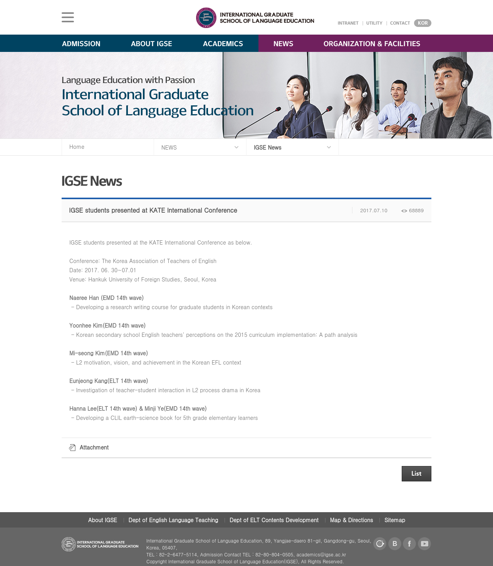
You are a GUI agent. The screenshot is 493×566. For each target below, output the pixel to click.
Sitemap (394, 520)
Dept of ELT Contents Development (274, 520)
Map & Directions (351, 520)
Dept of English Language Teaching (173, 520)
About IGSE (102, 520)
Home (76, 146)
